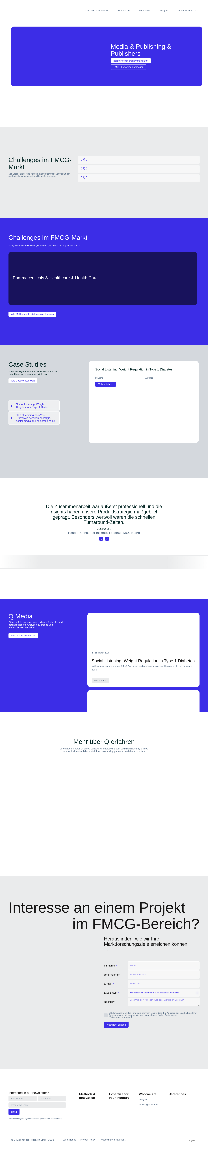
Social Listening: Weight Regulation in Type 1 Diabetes (133, 369)
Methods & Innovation (97, 10)
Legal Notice (69, 1139)
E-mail (108, 983)
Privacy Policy (88, 1139)
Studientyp (110, 992)
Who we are (124, 10)
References (145, 10)
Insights (164, 10)
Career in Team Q (186, 10)
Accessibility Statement (112, 1139)
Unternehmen (112, 974)
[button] (101, 539)
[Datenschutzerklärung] (120, 1017)
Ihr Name (110, 965)
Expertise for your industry (119, 1096)
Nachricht (110, 1001)
